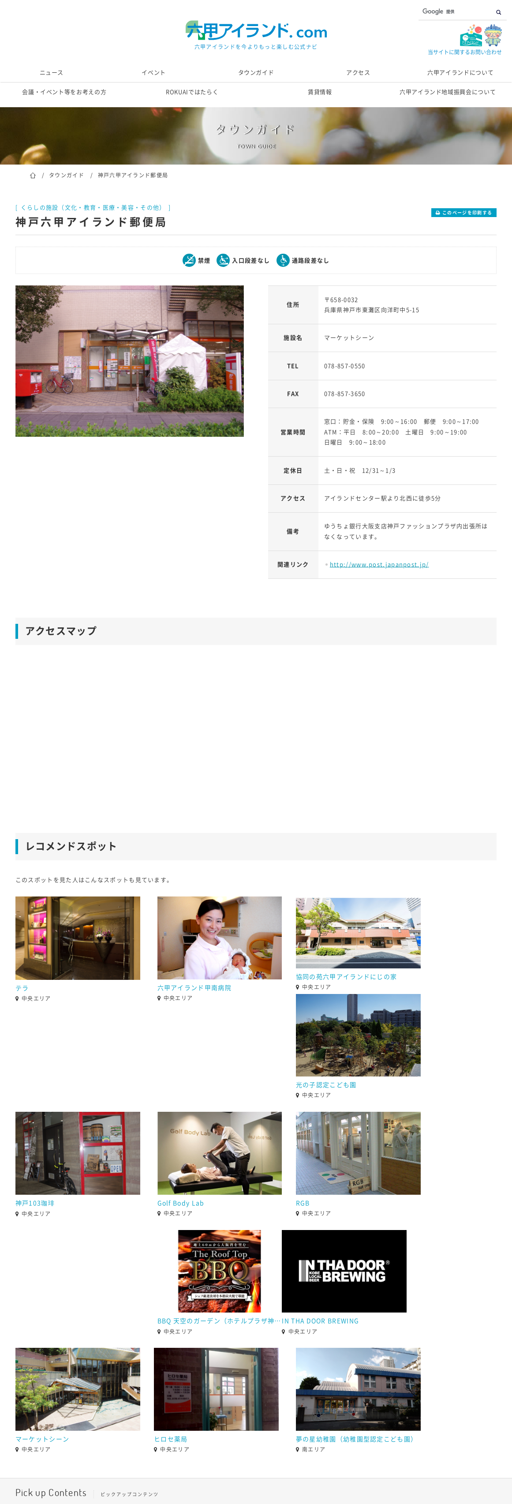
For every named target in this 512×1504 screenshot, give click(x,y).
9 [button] (308, 1394)
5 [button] (255, 1394)
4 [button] (242, 1394)
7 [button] (282, 1394)
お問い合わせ (144, 1462)
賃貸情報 (320, 92)
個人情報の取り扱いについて (294, 1462)
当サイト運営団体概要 (208, 1462)
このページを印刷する (467, 212)
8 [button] (295, 1394)
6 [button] (269, 1394)
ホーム (33, 174)
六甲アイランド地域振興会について (448, 92)
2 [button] (216, 1394)
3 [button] (229, 1394)
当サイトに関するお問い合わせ (465, 52)
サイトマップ (367, 1462)
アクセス (358, 72)
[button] (8, 1377)
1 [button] (202, 1394)
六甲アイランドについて (460, 72)
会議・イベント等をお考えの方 (64, 92)
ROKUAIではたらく (192, 92)
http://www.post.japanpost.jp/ (379, 564)
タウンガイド (256, 72)
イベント (154, 72)
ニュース (52, 72)
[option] (129, 361)
